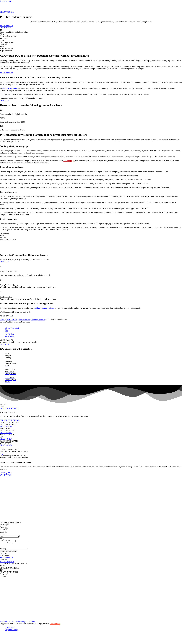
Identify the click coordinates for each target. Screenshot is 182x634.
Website (3, 525)
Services (3, 534)
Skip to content (5, 1)
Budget (2, 538)
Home (2, 320)
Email (2, 532)
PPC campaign (68, 161)
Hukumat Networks (9, 88)
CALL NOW (5, 344)
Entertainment (24, 320)
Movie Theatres (10, 363)
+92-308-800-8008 (7, 563)
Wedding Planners (38, 320)
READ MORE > (6, 433)
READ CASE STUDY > (9, 408)
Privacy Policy (55, 625)
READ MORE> (6, 426)
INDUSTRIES (11, 320)
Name (2, 527)
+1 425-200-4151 (6, 316)
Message (3, 550)
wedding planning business (44, 308)
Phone (2, 529)
